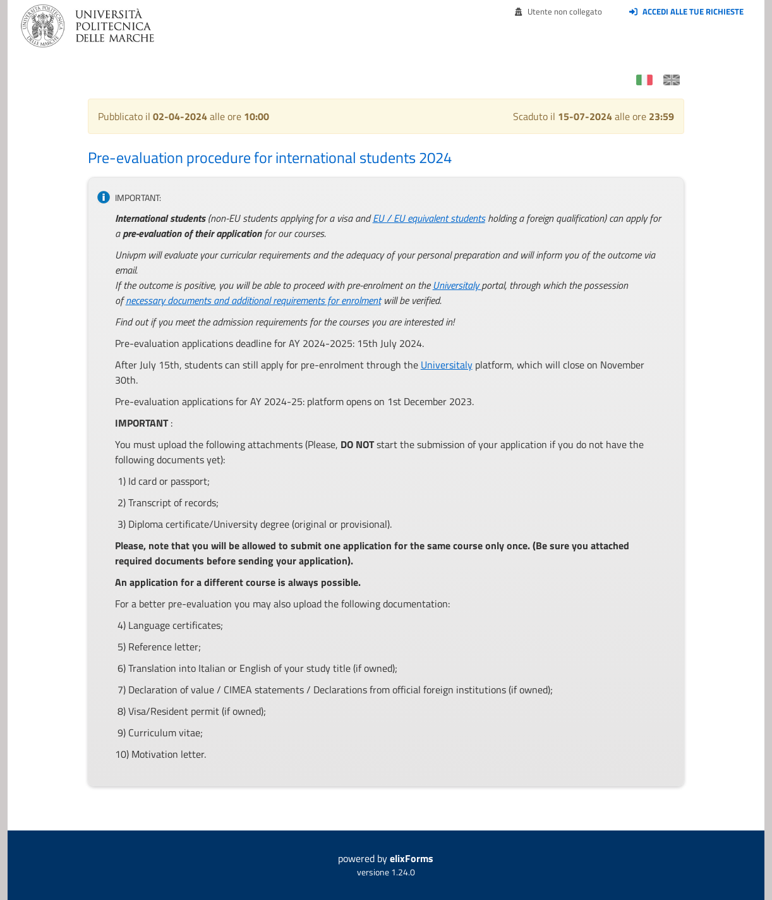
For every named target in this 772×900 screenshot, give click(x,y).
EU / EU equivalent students (429, 218)
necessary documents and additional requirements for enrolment (253, 300)
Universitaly (456, 285)
